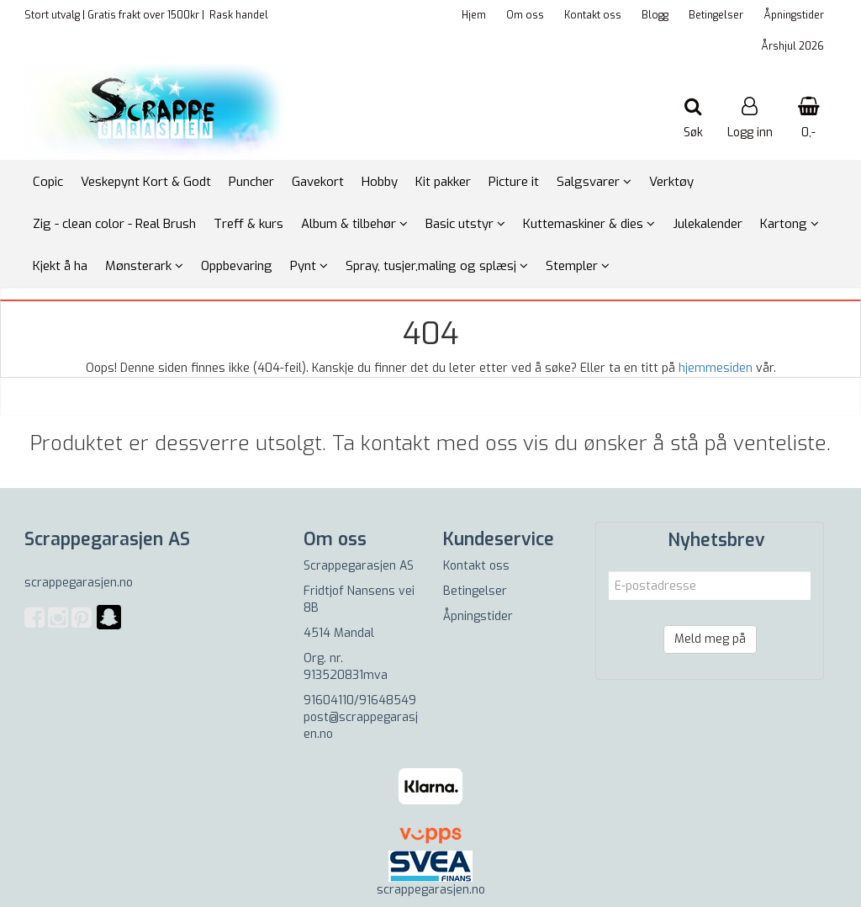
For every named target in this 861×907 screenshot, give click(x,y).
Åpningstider (793, 15)
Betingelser (716, 15)
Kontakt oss (592, 15)
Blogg (655, 15)
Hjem (474, 15)
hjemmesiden (716, 368)
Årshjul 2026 (792, 46)
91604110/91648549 (360, 700)
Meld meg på (710, 639)
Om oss (525, 15)
